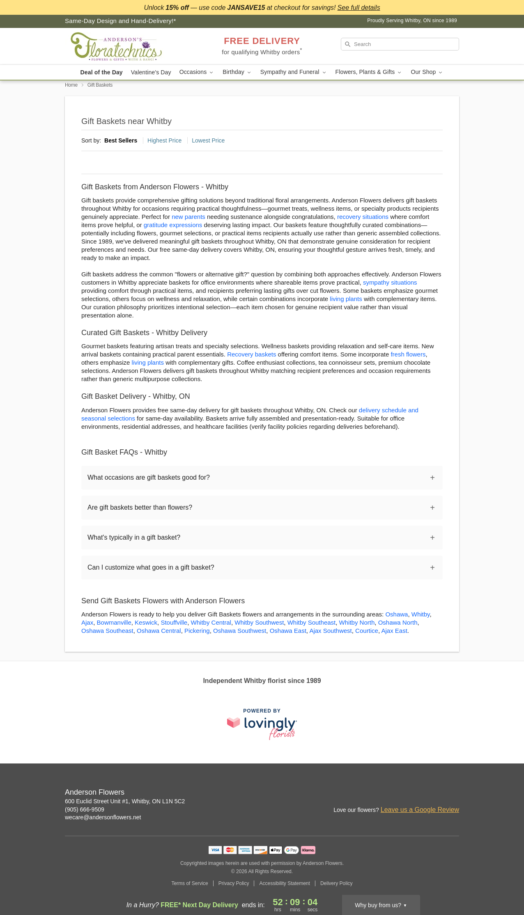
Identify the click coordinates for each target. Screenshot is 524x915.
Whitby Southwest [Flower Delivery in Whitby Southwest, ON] (259, 622)
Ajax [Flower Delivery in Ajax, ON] (87, 622)
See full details (359, 7)
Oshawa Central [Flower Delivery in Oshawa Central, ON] (159, 630)
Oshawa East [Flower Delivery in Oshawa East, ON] (288, 630)
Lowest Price (208, 140)
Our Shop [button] (427, 72)
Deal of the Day (101, 72)
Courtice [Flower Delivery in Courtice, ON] (366, 630)
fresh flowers (408, 354)
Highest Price (164, 140)
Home (71, 85)
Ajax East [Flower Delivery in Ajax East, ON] (394, 630)
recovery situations (362, 216)
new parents (188, 216)
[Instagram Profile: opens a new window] (417, 793)
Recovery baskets (251, 354)
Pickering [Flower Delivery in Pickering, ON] (197, 630)
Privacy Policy (233, 883)
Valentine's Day (151, 72)
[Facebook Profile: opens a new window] (435, 793)
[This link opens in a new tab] (262, 724)
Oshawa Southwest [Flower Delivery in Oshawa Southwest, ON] (239, 630)
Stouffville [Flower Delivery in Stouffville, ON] (174, 622)
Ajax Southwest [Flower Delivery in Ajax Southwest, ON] (330, 630)
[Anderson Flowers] (124, 46)
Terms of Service (189, 883)
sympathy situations (390, 282)
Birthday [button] (237, 72)
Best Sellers (120, 140)
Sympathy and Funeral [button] (293, 72)
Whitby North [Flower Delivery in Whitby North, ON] (357, 622)
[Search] (400, 44)
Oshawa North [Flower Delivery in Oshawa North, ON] (398, 622)
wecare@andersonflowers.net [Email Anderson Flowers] (103, 817)
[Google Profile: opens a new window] (453, 793)
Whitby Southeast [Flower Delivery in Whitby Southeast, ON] (311, 622)
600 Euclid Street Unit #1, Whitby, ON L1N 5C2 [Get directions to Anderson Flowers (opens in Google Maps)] (125, 801)
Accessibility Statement (284, 883)
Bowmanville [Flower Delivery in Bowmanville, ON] (114, 622)
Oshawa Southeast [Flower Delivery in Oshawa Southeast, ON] (107, 630)
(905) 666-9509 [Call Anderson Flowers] (84, 809)
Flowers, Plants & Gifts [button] (369, 72)
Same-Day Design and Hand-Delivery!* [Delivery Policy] (120, 20)
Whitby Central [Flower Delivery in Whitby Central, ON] (211, 622)
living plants (346, 298)
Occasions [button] (197, 72)
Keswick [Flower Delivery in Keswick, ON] (146, 622)
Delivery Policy (336, 883)
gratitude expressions (173, 224)
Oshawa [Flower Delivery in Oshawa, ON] (396, 614)
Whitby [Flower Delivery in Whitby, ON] (420, 614)
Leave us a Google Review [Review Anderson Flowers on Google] (420, 809)
